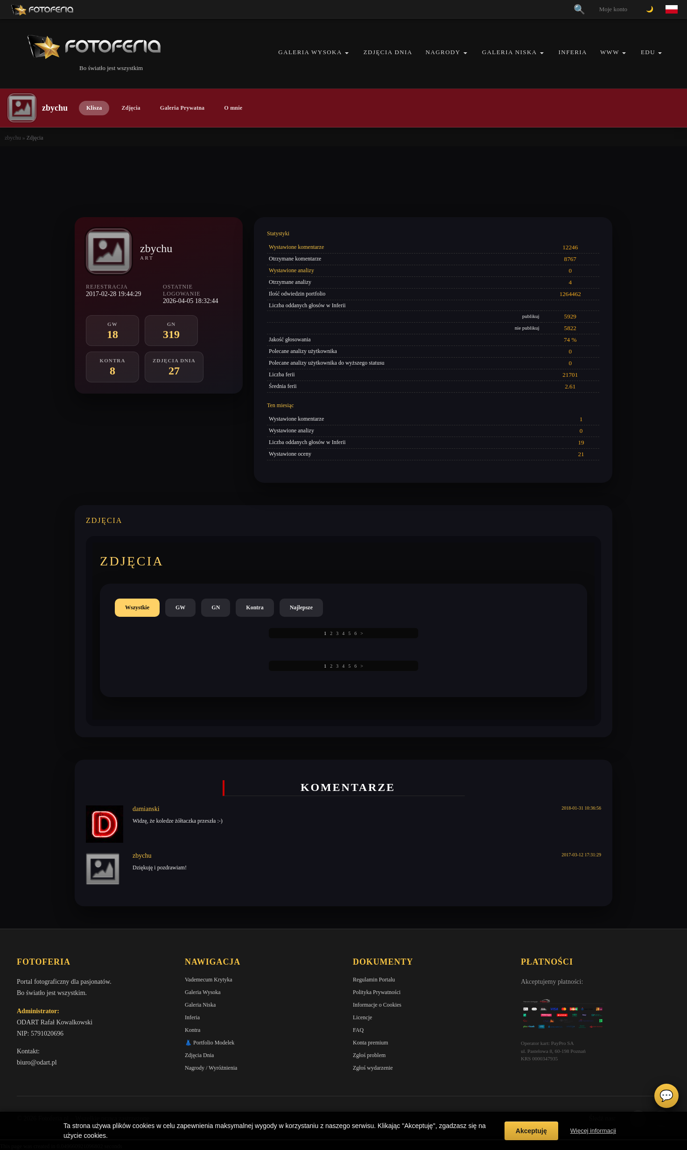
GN (215, 607)
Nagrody (443, 52)
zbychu (13, 137)
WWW (609, 52)
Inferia (573, 52)
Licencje (362, 1017)
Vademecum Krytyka (208, 979)
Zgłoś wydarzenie (373, 1068)
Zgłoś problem (369, 1055)
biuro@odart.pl (37, 1062)
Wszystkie (137, 607)
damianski (146, 808)
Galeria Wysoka (310, 52)
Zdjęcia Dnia (388, 52)
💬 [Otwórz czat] (666, 1096)
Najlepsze (301, 607)
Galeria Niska (509, 52)
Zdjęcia (130, 108)
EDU (648, 52)
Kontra (254, 607)
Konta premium (370, 1042)
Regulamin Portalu (374, 979)
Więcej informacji (593, 1130)
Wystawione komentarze (296, 247)
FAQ (358, 1030)
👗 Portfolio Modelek (209, 1042)
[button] (347, 52)
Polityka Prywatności (376, 992)
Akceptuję (531, 1131)
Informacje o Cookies (377, 1005)
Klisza (94, 108)
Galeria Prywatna (182, 108)
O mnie (233, 108)
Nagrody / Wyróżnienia (211, 1068)
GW (180, 607)
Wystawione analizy (291, 270)
